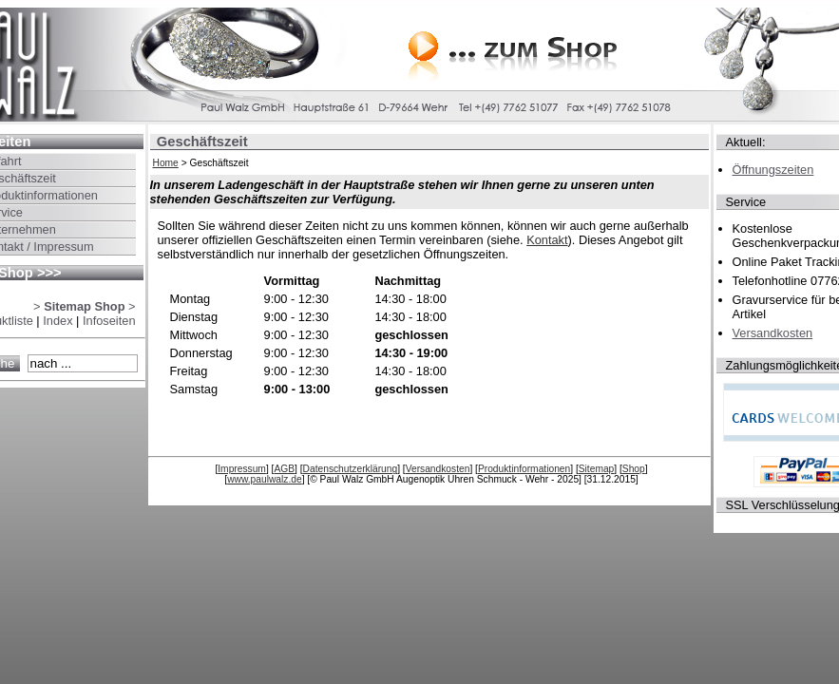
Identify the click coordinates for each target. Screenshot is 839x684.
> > (84, 306)
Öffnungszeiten (773, 169)
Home (166, 163)
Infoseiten (109, 321)
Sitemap (597, 469)
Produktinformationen (524, 469)
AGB (284, 469)
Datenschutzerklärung (350, 469)
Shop (633, 469)
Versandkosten (438, 469)
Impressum (242, 469)
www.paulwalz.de (264, 479)
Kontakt (546, 240)
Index (57, 321)
